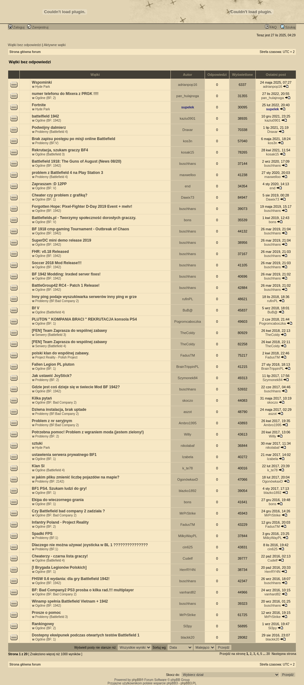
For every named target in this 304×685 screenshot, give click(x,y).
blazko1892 (187, 491)
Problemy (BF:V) (46, 143)
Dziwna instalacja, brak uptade (59, 409)
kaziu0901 (188, 118)
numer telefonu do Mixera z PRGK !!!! (65, 94)
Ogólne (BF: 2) (45, 98)
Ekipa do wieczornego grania (57, 500)
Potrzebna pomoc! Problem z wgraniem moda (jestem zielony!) (88, 432)
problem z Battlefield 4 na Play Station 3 (67, 172)
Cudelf (188, 558)
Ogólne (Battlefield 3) (50, 154)
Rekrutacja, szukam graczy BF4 (60, 150)
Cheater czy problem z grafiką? (59, 195)
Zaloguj (16, 27)
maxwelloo (188, 175)
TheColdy (187, 333)
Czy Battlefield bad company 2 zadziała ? (68, 511)
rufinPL (187, 299)
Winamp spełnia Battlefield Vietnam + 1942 (70, 601)
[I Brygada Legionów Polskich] (59, 567)
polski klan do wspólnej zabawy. (60, 353)
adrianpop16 (187, 84)
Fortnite (39, 105)
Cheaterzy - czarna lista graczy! (60, 556)
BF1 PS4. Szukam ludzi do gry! (59, 488)
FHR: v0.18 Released (50, 251)
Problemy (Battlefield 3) (51, 617)
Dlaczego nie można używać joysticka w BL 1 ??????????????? (90, 545)
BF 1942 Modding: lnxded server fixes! (66, 274)
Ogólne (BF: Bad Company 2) (55, 402)
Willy (187, 434)
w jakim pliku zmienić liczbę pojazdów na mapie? (75, 477)
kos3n (187, 141)
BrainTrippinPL (187, 367)
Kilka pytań (42, 398)
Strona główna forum (25, 52)
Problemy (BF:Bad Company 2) (57, 301)
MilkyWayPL (187, 536)
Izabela (187, 457)
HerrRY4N (188, 570)
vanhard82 (188, 592)
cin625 (187, 547)
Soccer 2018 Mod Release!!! (56, 263)
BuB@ (188, 310)
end (187, 186)
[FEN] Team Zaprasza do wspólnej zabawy (69, 330)
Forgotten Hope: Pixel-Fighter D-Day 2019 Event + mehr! (82, 206)
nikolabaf (188, 445)
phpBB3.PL (189, 683)
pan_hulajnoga (187, 96)
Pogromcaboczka (187, 321)
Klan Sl (38, 466)
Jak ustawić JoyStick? (51, 376)
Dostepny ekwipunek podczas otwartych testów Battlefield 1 (85, 635)
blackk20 (187, 637)
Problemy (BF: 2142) (49, 481)
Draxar (187, 130)
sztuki (37, 443)
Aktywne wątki (55, 45)
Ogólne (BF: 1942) (48, 120)
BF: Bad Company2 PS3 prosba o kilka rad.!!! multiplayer (83, 590)
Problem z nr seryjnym (52, 421)
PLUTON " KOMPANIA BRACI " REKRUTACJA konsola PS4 (84, 319)
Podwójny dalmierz (49, 127)
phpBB (136, 680)
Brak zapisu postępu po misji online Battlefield (73, 139)
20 (268, 654)
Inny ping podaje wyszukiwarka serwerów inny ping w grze (84, 297)
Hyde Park (42, 86)
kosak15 (187, 152)
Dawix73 (187, 197)
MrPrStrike (188, 513)
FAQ (271, 27)
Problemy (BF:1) (46, 538)
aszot (187, 412)
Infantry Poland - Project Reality (60, 522)
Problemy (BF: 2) (47, 380)
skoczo (187, 400)
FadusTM (187, 355)
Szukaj (288, 27)
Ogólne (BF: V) (45, 188)
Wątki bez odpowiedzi (24, 45)
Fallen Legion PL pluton (53, 364)
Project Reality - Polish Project (56, 357)
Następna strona (284, 654)
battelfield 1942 (45, 116)
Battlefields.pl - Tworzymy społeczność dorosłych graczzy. (84, 218)
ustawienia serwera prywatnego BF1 (64, 454)
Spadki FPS (42, 533)
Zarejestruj (37, 27)
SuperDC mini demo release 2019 (61, 240)
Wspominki (42, 82)
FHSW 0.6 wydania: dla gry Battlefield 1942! (70, 579)
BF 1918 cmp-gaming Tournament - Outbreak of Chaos (80, 229)
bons (187, 220)
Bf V (35, 308)
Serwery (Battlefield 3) (50, 335)
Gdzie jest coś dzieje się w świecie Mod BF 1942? (76, 387)
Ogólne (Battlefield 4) (50, 312)
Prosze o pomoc (46, 612)
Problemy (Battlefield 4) (51, 131)
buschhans (187, 163)
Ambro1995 (188, 423)
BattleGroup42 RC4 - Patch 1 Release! (65, 285)
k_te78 (187, 468)
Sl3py (187, 626)
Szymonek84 (188, 378)
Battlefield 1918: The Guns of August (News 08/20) (76, 161)
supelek (187, 107)
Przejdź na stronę (232, 654)
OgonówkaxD (187, 479)
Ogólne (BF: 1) (45, 199)
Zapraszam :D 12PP (49, 184)
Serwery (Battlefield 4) (50, 346)
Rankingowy (43, 624)
